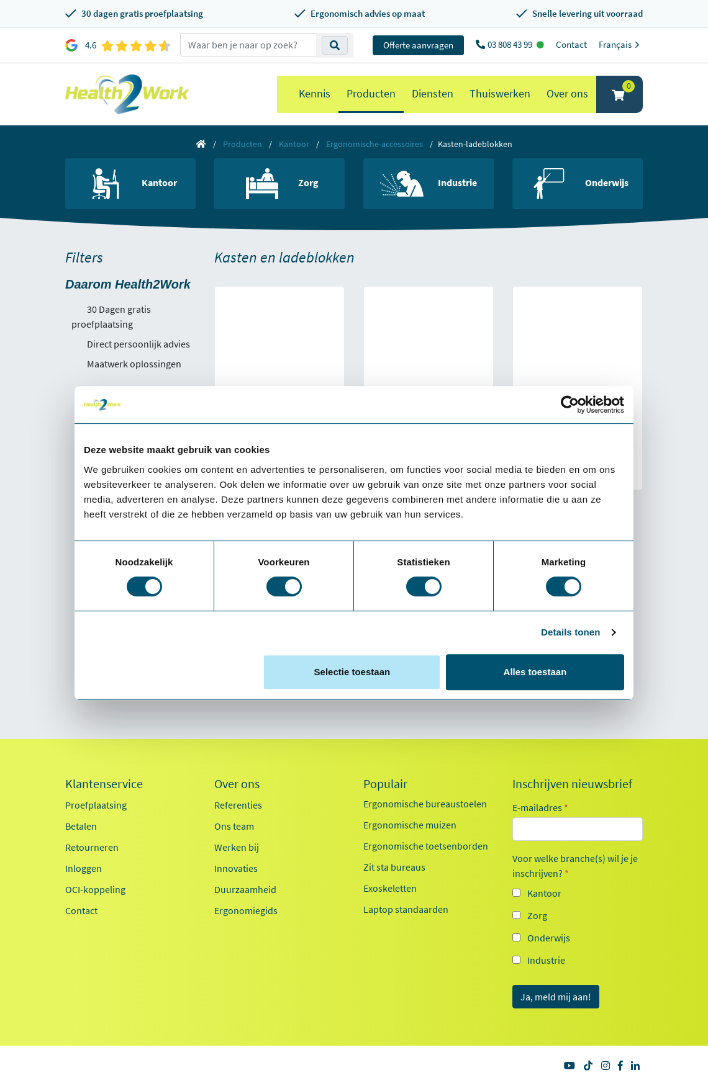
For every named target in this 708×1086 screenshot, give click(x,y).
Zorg (537, 915)
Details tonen (570, 632)
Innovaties (236, 868)
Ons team (234, 826)
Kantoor (294, 144)
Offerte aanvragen (418, 45)
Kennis (314, 93)
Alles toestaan (535, 671)
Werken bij (236, 847)
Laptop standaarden (405, 909)
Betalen (81, 826)
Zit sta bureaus (394, 867)
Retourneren (92, 847)
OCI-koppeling (95, 889)
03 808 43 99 (511, 44)
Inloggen (83, 868)
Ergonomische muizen (409, 825)
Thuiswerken (500, 93)
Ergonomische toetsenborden (425, 846)
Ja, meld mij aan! (555, 996)
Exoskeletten (390, 888)
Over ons (567, 93)
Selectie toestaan (352, 671)
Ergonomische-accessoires (374, 144)
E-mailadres (540, 807)
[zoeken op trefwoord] (248, 44)
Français (621, 44)
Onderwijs (548, 937)
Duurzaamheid (245, 889)
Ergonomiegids (246, 910)
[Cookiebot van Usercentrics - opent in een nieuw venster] (569, 404)
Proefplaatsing (96, 805)
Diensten (432, 93)
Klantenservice (104, 783)
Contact (571, 44)
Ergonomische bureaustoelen (425, 803)
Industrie (546, 960)
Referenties (238, 805)
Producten (371, 93)
